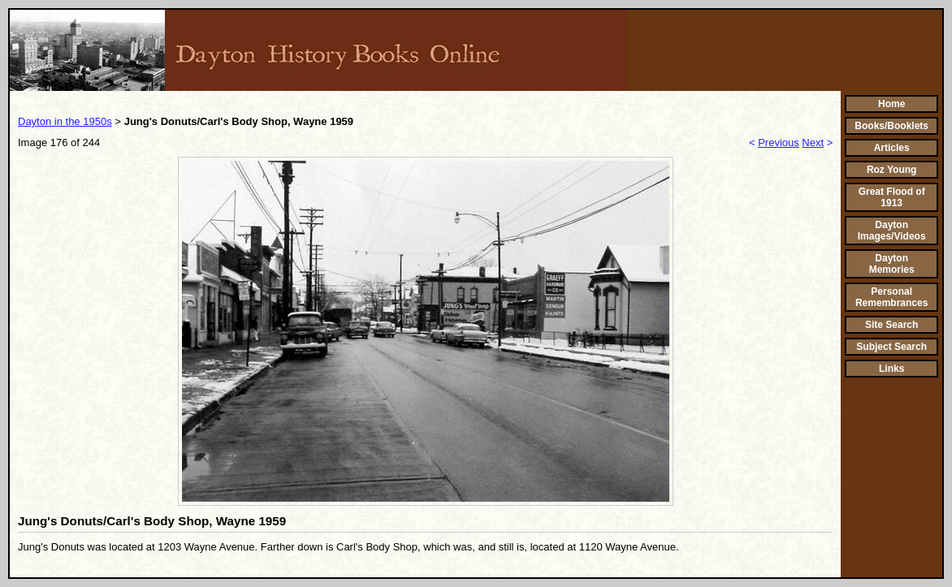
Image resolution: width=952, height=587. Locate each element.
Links (891, 368)
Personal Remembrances (891, 297)
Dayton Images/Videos (892, 230)
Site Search (891, 324)
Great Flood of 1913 (892, 197)
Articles (892, 147)
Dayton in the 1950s (65, 121)
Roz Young (892, 169)
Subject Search (891, 346)
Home (891, 104)
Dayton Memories (892, 263)
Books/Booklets (891, 126)
